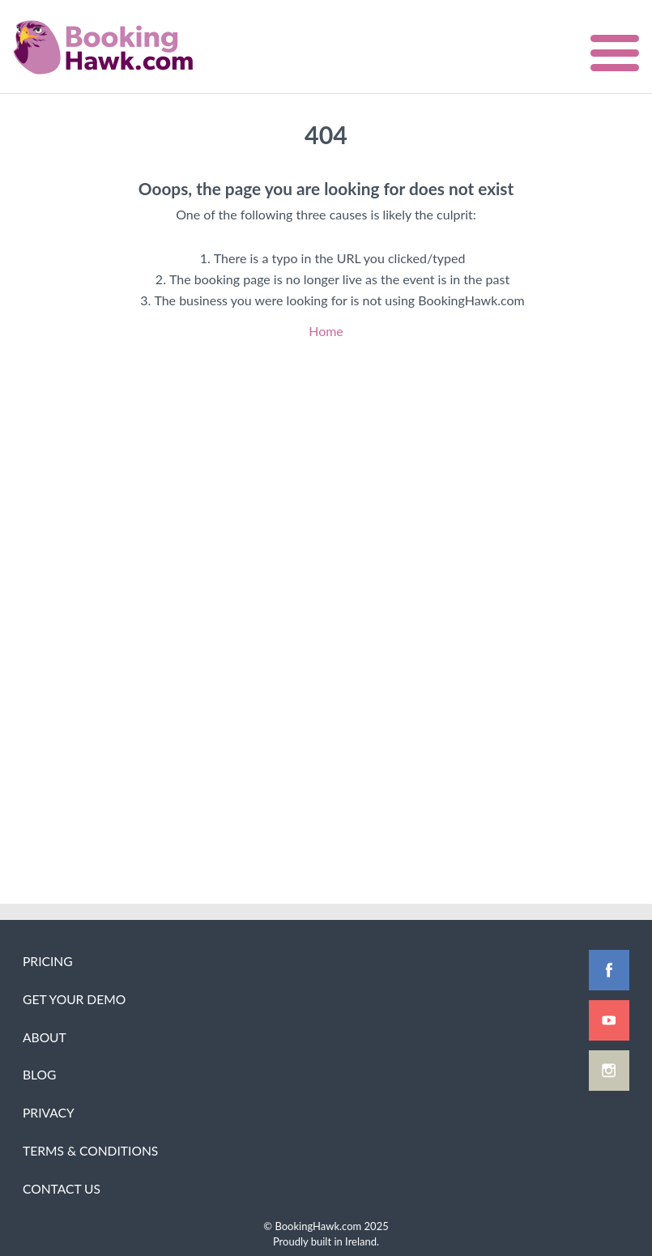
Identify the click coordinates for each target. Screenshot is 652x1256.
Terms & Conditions (90, 1150)
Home (326, 330)
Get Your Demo (74, 999)
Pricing (48, 961)
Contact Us (61, 1188)
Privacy (49, 1112)
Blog (39, 1074)
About (44, 1037)
